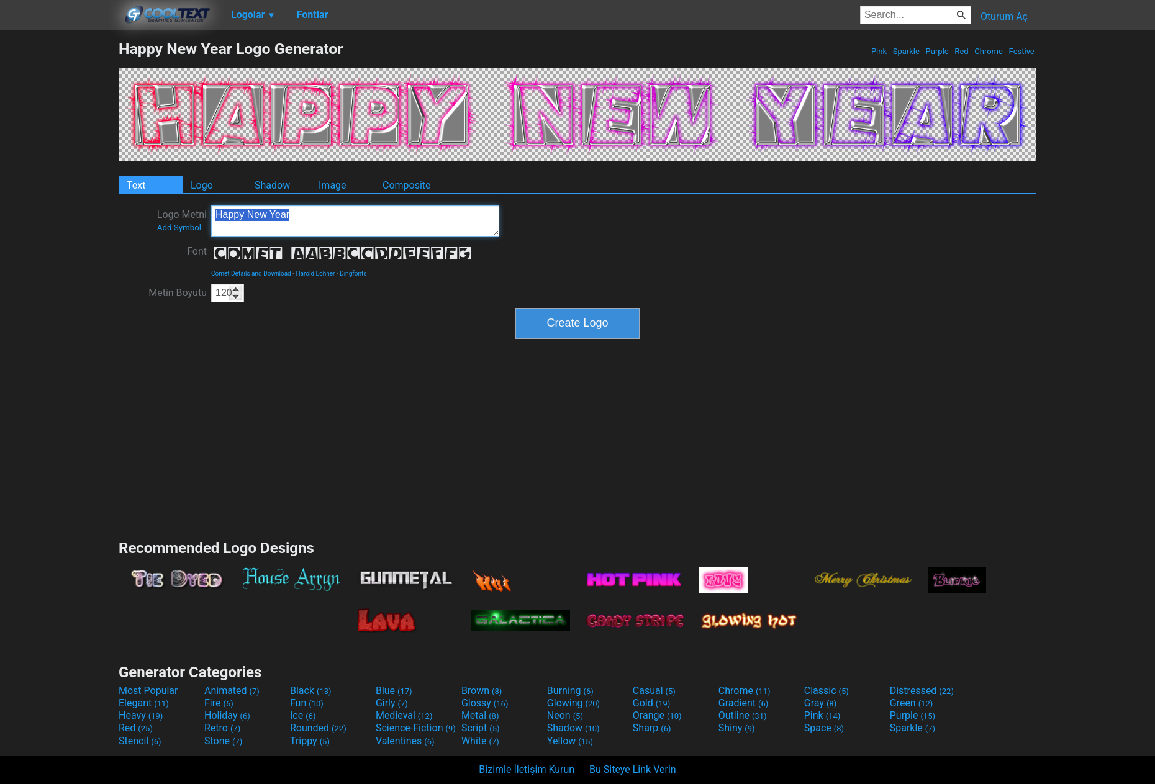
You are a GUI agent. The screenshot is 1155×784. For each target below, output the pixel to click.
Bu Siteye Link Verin (632, 769)
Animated (232, 690)
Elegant (144, 703)
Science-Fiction (416, 728)
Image (332, 185)
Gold (652, 703)
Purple (937, 51)
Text (136, 185)
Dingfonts (353, 273)
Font (197, 251)
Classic (826, 690)
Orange (657, 715)
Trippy (310, 741)
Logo (202, 185)
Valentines (405, 741)
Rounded (318, 728)
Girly (392, 703)
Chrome (988, 51)
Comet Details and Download (251, 273)
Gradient (743, 703)
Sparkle (906, 51)
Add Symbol (179, 227)
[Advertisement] (59, 226)
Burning (570, 690)
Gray (820, 703)
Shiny (736, 728)
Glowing (573, 703)
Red (962, 51)
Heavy (141, 715)
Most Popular (148, 690)
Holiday (227, 715)
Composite (407, 185)
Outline (742, 715)
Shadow (272, 185)
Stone (223, 741)
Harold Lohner (315, 273)
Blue (394, 690)
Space (824, 728)
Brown (481, 690)
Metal (480, 715)
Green (911, 703)
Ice (302, 715)
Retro (222, 728)
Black (311, 690)
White (480, 741)
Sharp (652, 728)
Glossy (485, 703)
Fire (218, 703)
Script (480, 728)
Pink (879, 51)
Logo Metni (182, 220)
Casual (654, 690)
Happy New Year (355, 221)
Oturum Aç (1004, 16)
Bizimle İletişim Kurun (526, 769)
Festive (1021, 51)
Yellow (570, 741)
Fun (307, 703)
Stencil (140, 741)
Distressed (922, 690)
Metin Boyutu (177, 293)
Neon (565, 715)
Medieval (404, 715)
